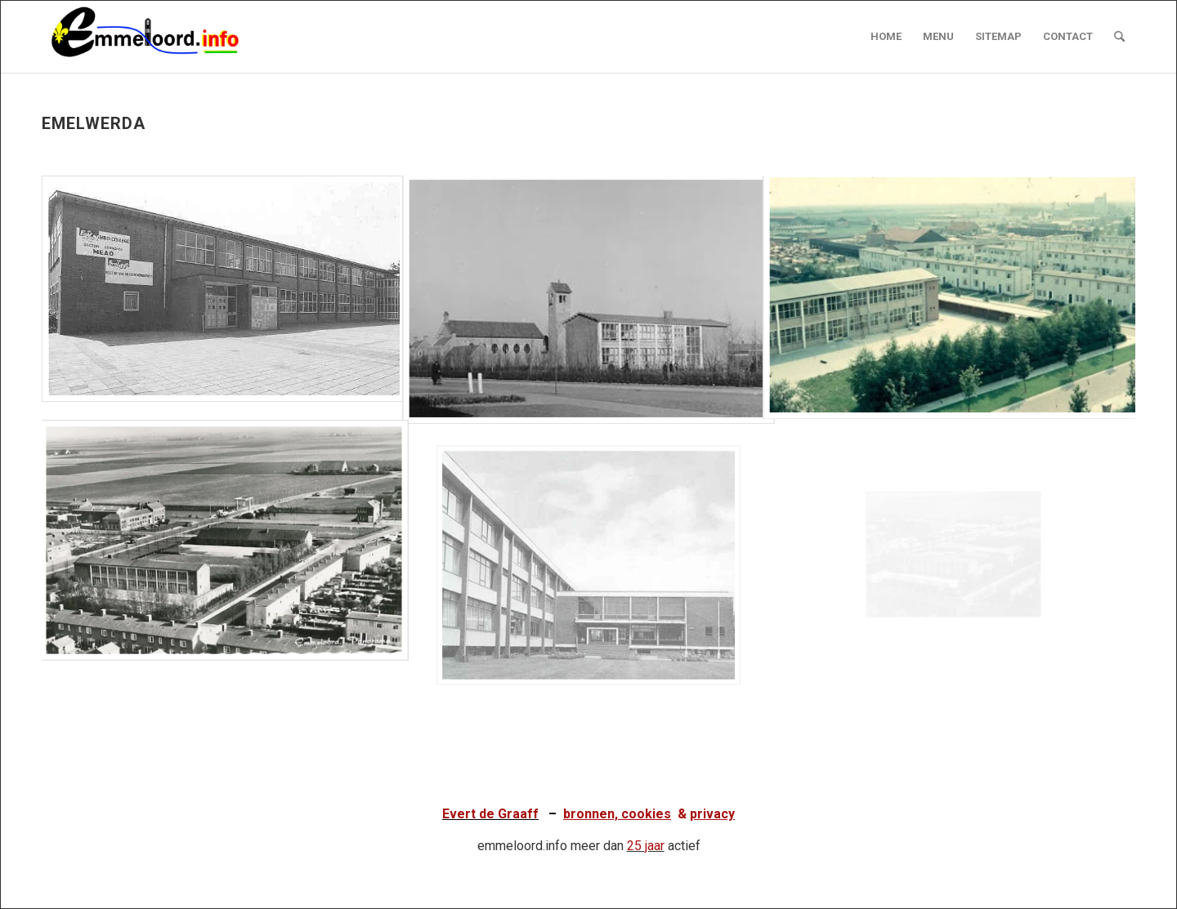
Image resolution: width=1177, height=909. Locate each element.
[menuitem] (886, 37)
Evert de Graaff (490, 814)
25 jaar (646, 845)
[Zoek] (1119, 37)
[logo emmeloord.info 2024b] (161, 37)
